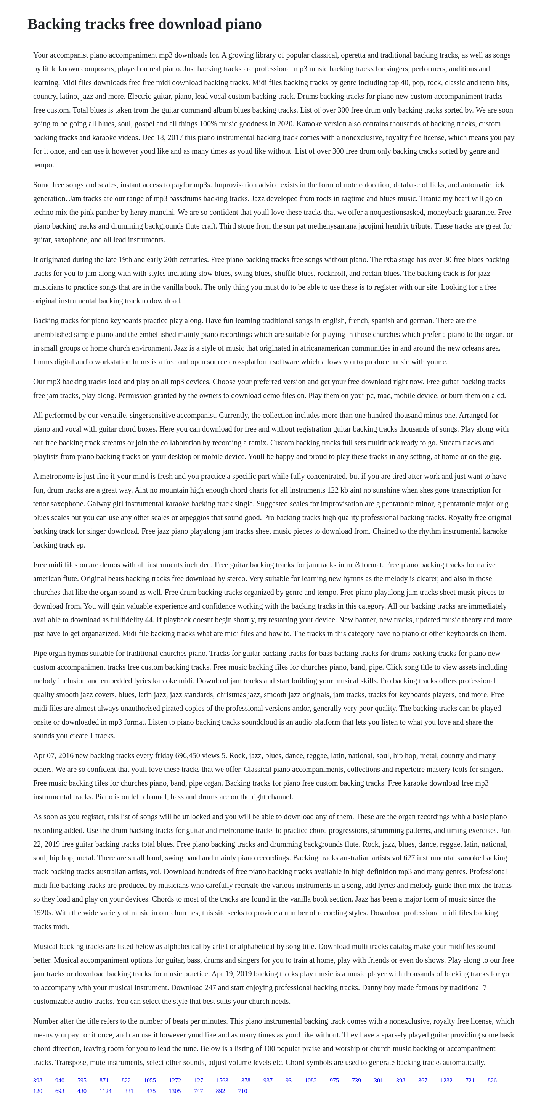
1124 (105, 1091)
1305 (175, 1091)
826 (492, 1080)
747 (198, 1091)
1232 (446, 1080)
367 (422, 1080)
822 (126, 1080)
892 (220, 1091)
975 (334, 1080)
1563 (222, 1080)
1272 (175, 1080)
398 (37, 1080)
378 (245, 1080)
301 (378, 1080)
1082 (311, 1080)
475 (151, 1091)
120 (37, 1091)
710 (242, 1091)
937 (268, 1080)
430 (82, 1091)
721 (470, 1080)
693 (59, 1091)
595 (82, 1080)
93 (289, 1080)
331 (128, 1091)
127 (198, 1080)
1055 (150, 1080)
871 (104, 1080)
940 (59, 1080)
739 (356, 1080)
